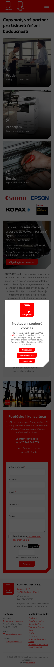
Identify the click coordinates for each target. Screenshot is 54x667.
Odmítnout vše (27, 355)
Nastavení (27, 350)
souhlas (13, 335)
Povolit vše (27, 361)
